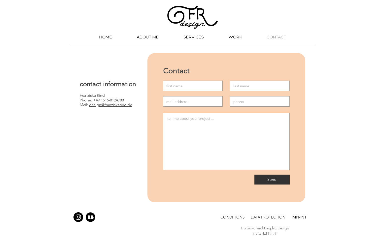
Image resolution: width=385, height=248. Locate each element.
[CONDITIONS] (232, 217)
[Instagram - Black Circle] (78, 217)
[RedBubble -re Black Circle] (90, 217)
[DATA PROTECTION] (268, 217)
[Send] (272, 180)
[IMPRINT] (299, 217)
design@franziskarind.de (110, 104)
